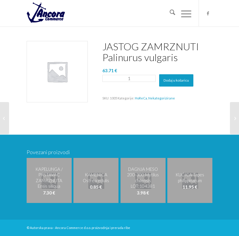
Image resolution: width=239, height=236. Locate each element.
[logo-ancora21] (46, 13)
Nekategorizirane (161, 98)
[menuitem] (169, 13)
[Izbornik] (183, 13)
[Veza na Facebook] (208, 13)
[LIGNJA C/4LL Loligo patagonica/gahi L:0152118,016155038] (4, 118)
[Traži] (169, 13)
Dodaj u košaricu (176, 80)
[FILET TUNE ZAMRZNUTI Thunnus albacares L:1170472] (234, 118)
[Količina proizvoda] (129, 78)
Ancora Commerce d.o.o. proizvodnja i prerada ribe (92, 228)
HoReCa (141, 98)
